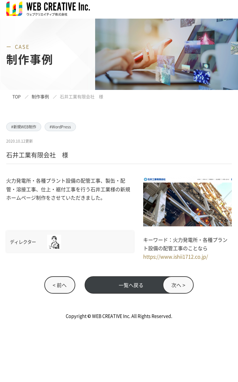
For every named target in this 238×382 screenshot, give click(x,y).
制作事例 (40, 96)
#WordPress (60, 126)
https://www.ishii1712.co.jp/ (175, 256)
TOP (16, 96)
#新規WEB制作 (23, 126)
